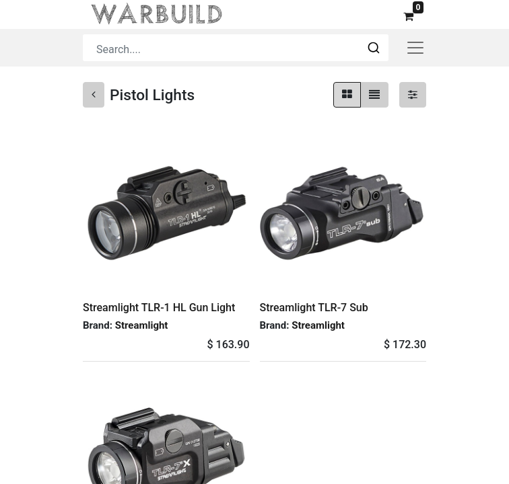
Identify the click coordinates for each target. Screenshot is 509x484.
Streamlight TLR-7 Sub (314, 307)
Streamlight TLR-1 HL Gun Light (159, 307)
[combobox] (235, 47)
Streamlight (141, 325)
